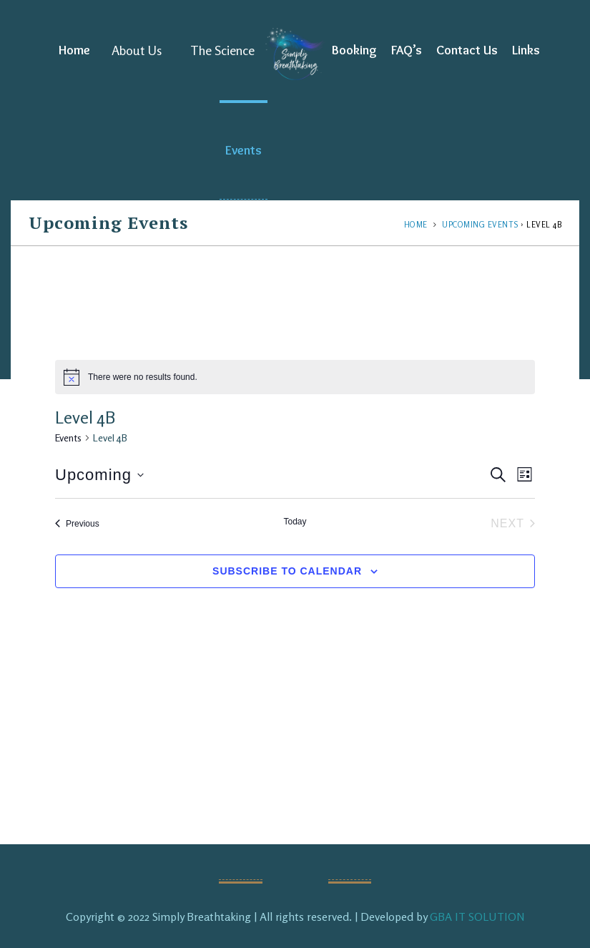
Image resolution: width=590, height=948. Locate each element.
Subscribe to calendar (287, 571)
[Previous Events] (77, 524)
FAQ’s (406, 50)
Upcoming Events (480, 225)
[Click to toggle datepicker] (99, 475)
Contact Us (467, 50)
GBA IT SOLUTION (477, 916)
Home (74, 50)
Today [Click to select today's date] (294, 522)
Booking (354, 50)
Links (526, 50)
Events (243, 150)
